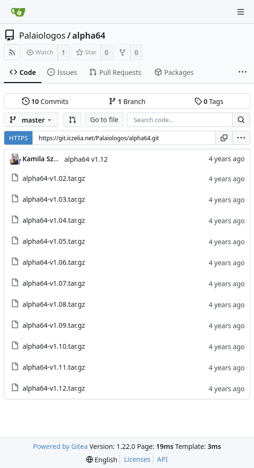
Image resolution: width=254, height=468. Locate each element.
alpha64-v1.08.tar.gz (53, 304)
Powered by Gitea (60, 446)
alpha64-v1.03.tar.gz (53, 199)
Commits (45, 101)
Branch (127, 101)
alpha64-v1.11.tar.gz (53, 367)
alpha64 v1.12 (86, 159)
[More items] (242, 72)
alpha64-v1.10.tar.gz (53, 346)
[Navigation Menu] (240, 12)
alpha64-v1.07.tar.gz (53, 283)
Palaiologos (42, 35)
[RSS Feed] (12, 52)
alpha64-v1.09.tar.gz (53, 325)
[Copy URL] (224, 138)
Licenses (137, 459)
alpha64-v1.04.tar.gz (53, 220)
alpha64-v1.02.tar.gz (53, 178)
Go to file (104, 119)
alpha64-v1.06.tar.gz (53, 262)
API (162, 459)
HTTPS (18, 138)
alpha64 (89, 35)
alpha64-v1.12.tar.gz (53, 388)
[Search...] (241, 120)
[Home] (18, 12)
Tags (209, 101)
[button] (72, 120)
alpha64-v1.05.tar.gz (53, 241)
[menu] (241, 138)
